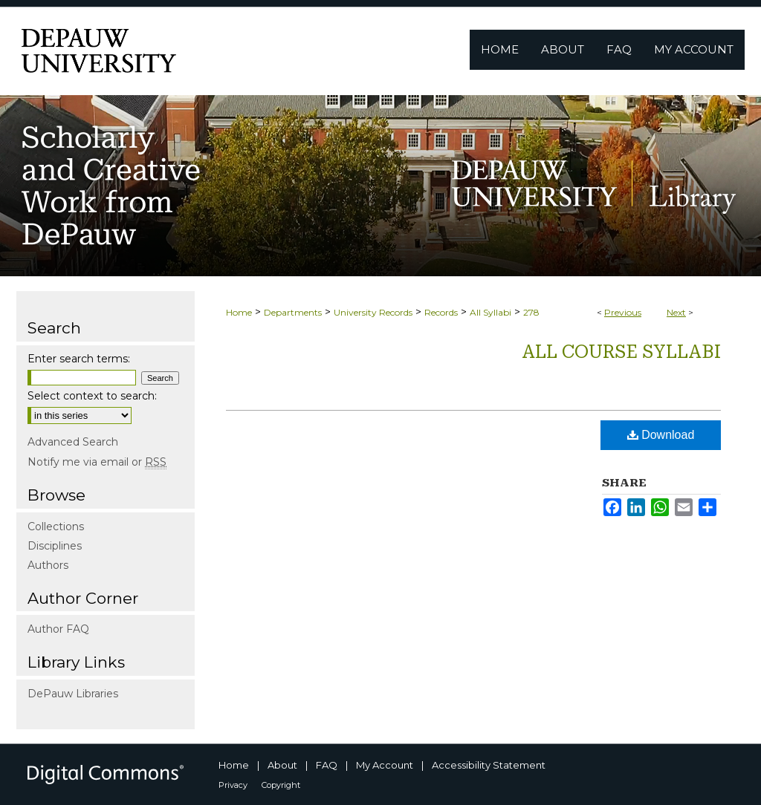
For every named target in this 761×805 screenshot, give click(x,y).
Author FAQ (58, 629)
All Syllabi (490, 312)
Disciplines (54, 546)
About (282, 765)
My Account (384, 765)
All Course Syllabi (621, 352)
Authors (47, 565)
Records (441, 312)
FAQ (326, 765)
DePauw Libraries (72, 693)
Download (661, 434)
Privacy (232, 785)
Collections (55, 526)
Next (676, 312)
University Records (373, 312)
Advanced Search (72, 442)
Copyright (281, 785)
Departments (293, 312)
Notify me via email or (96, 462)
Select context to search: (92, 395)
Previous (622, 312)
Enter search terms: (78, 358)
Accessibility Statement (488, 765)
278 (531, 312)
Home (239, 312)
